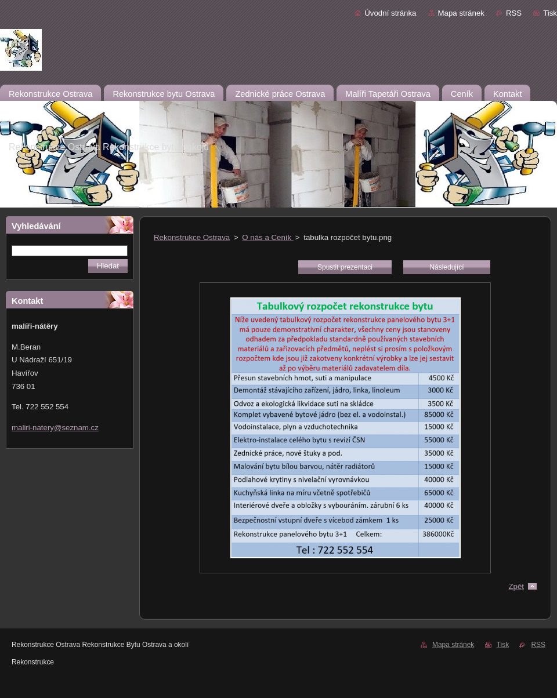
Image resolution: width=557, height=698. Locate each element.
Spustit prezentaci (344, 267)
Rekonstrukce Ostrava (192, 237)
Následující (446, 267)
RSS (514, 13)
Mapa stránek (461, 13)
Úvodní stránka (390, 13)
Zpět (516, 586)
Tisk (550, 13)
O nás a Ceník (267, 237)
